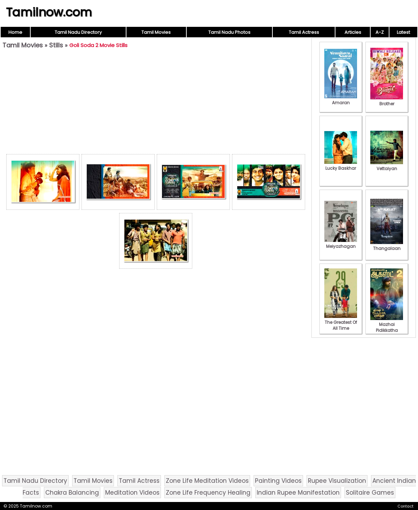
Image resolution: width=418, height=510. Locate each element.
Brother (386, 101)
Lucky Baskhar (340, 165)
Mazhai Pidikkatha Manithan (386, 327)
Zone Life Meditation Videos (207, 481)
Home (15, 32)
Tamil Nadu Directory (78, 32)
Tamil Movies (156, 32)
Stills (56, 45)
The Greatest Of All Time (340, 322)
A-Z (380, 32)
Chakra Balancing (72, 492)
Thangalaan (386, 245)
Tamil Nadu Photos (229, 32)
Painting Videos (278, 481)
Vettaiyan (386, 166)
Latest (403, 32)
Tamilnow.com (49, 12)
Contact (405, 506)
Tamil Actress (304, 32)
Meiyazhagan (340, 243)
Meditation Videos (132, 492)
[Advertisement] (156, 103)
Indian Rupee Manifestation (298, 492)
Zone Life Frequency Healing (208, 492)
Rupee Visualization (337, 481)
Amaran (340, 100)
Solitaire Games (370, 492)
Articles (353, 32)
